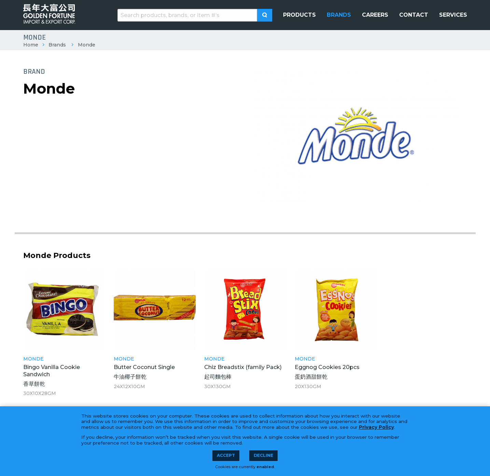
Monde (86, 45)
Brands (57, 45)
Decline (263, 455)
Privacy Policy (376, 427)
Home (30, 45)
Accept (226, 455)
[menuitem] (299, 15)
